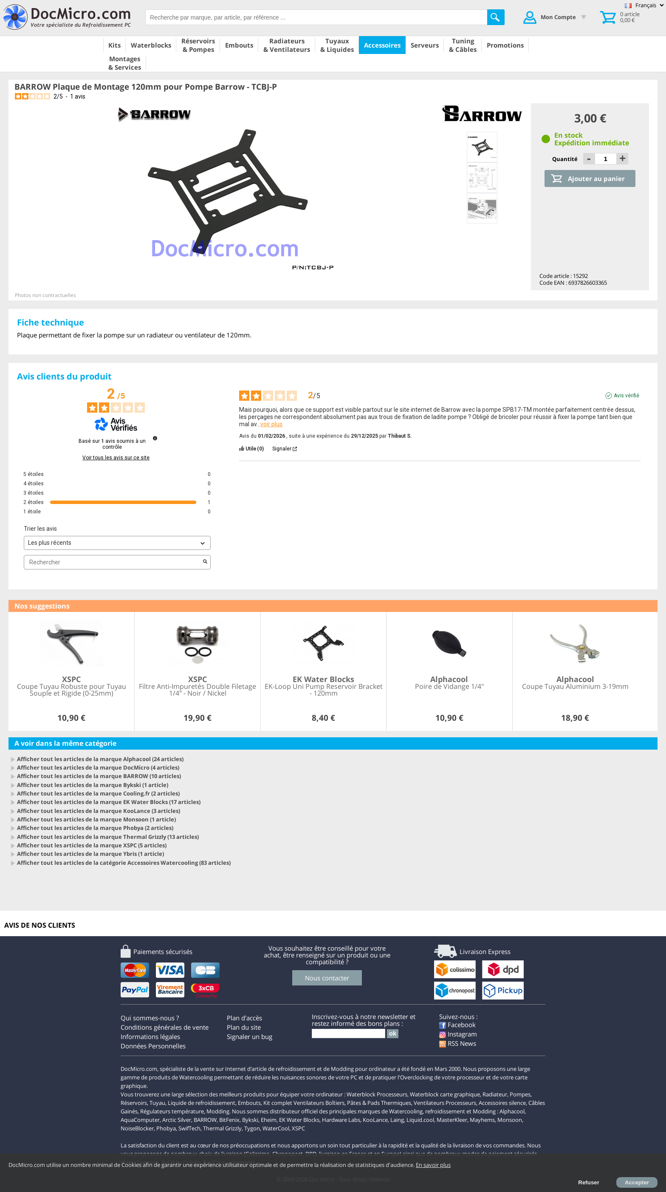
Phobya (166, 1128)
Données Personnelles (153, 1046)
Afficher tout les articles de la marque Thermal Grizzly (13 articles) (108, 837)
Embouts (249, 1103)
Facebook (457, 1024)
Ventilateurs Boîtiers (318, 1103)
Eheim (269, 1120)
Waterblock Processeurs (377, 1094)
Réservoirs (134, 1103)
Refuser (588, 1182)
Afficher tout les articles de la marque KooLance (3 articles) (98, 811)
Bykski (250, 1120)
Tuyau (157, 1103)
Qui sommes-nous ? (150, 1018)
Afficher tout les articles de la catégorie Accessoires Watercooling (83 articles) (124, 862)
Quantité (565, 159)
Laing (397, 1120)
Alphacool (512, 1111)
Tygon (252, 1128)
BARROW (205, 1120)
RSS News (457, 1043)
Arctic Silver (176, 1120)
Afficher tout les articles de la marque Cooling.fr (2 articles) (98, 793)
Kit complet (277, 1103)
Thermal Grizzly (222, 1128)
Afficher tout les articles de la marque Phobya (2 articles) (95, 828)
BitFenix (229, 1120)
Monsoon (509, 1120)
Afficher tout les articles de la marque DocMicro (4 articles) (98, 767)
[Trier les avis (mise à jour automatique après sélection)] (117, 543)
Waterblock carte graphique (445, 1094)
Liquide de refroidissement (201, 1103)
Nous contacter (327, 978)
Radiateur (495, 1094)
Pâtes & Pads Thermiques (379, 1103)
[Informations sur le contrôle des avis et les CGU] (155, 438)
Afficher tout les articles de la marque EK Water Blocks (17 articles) (108, 802)
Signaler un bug (249, 1036)
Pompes (520, 1094)
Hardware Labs (341, 1120)
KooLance (375, 1120)
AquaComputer (140, 1120)
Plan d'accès (244, 1018)
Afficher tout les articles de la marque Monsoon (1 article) (96, 819)
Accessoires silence (502, 1103)
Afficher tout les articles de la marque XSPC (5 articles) (91, 845)
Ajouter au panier (596, 178)
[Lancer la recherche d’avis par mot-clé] (205, 562)
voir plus (271, 424)
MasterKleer (452, 1120)
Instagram (458, 1034)
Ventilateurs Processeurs (445, 1103)
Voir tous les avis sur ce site (116, 458)
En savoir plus (433, 1165)
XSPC (298, 1128)
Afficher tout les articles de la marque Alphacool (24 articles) (100, 759)
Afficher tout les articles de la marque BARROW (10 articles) (99, 776)
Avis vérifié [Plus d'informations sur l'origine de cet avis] (626, 396)
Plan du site (244, 1027)
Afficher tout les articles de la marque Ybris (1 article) (90, 854)
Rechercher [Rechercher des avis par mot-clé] (113, 562)
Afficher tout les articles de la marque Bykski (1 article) (92, 785)
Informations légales (150, 1036)
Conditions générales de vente (165, 1027)
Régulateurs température (172, 1111)
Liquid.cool (420, 1120)
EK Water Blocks (299, 1120)
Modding (217, 1111)
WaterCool (275, 1128)
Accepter (637, 1182)
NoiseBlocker (137, 1128)
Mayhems (482, 1120)
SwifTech (189, 1128)
